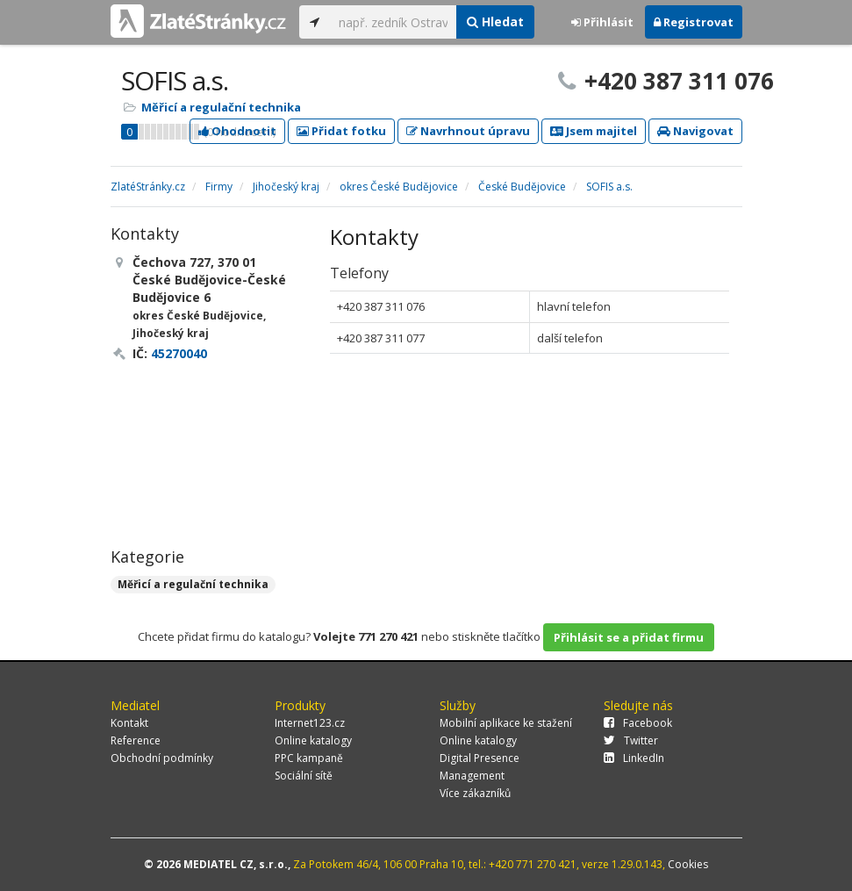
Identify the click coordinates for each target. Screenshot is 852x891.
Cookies (688, 864)
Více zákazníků (475, 793)
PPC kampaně (309, 758)
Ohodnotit (237, 131)
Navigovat (695, 131)
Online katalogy (313, 740)
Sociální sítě (304, 775)
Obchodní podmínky (162, 758)
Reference (136, 740)
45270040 (179, 353)
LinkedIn (634, 758)
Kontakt (129, 722)
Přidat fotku (341, 131)
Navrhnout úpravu (468, 131)
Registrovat (694, 22)
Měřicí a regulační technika (221, 107)
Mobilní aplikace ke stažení (506, 722)
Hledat (495, 21)
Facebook (638, 722)
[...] (393, 22)
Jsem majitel (593, 131)
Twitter (631, 740)
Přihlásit (602, 22)
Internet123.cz (310, 722)
